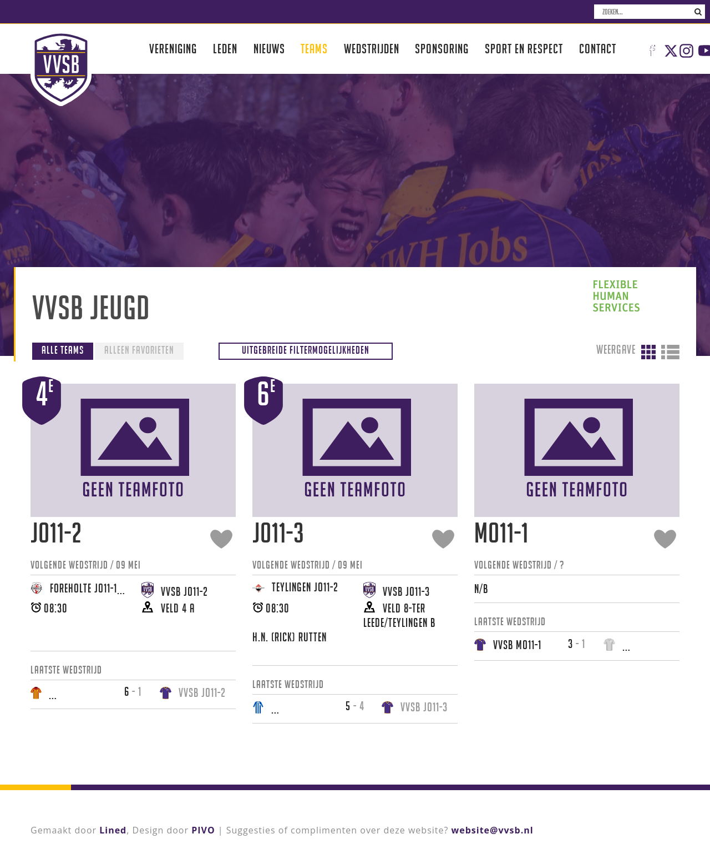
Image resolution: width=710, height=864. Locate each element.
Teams (314, 48)
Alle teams (63, 350)
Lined (112, 830)
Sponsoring (442, 48)
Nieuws (269, 48)
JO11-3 (278, 533)
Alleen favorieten (139, 350)
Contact (597, 48)
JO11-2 (56, 533)
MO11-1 (501, 533)
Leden (225, 48)
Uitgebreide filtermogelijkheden (305, 350)
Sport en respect (524, 48)
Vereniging (173, 48)
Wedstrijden (371, 48)
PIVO (203, 830)
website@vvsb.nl (493, 830)
